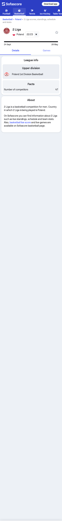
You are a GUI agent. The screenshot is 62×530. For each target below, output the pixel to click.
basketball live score (20, 122)
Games (46, 50)
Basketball (8, 19)
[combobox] (32, 34)
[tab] (15, 51)
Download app (50, 4)
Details (15, 50)
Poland (18, 19)
